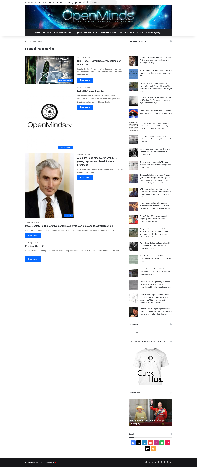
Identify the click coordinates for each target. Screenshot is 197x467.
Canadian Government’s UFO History (153, 256)
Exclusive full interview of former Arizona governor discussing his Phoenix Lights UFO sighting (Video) (156, 177)
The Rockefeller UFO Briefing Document (154, 70)
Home (37, 32)
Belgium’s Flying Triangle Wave (151, 110)
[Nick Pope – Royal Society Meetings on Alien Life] (49, 70)
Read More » (85, 80)
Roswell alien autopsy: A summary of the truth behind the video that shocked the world (154, 297)
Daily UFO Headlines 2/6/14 (92, 91)
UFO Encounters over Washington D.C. (154, 136)
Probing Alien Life (35, 246)
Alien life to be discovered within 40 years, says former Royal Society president (97, 161)
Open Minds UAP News (63, 32)
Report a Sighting (153, 32)
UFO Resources (126, 32)
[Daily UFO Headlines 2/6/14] (49, 118)
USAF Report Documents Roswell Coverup (155, 149)
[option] (150, 412)
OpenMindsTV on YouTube (86, 32)
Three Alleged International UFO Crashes (154, 162)
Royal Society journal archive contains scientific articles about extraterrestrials (69, 225)
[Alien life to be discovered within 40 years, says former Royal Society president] (49, 185)
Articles (46, 32)
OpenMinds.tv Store (108, 32)
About (139, 32)
